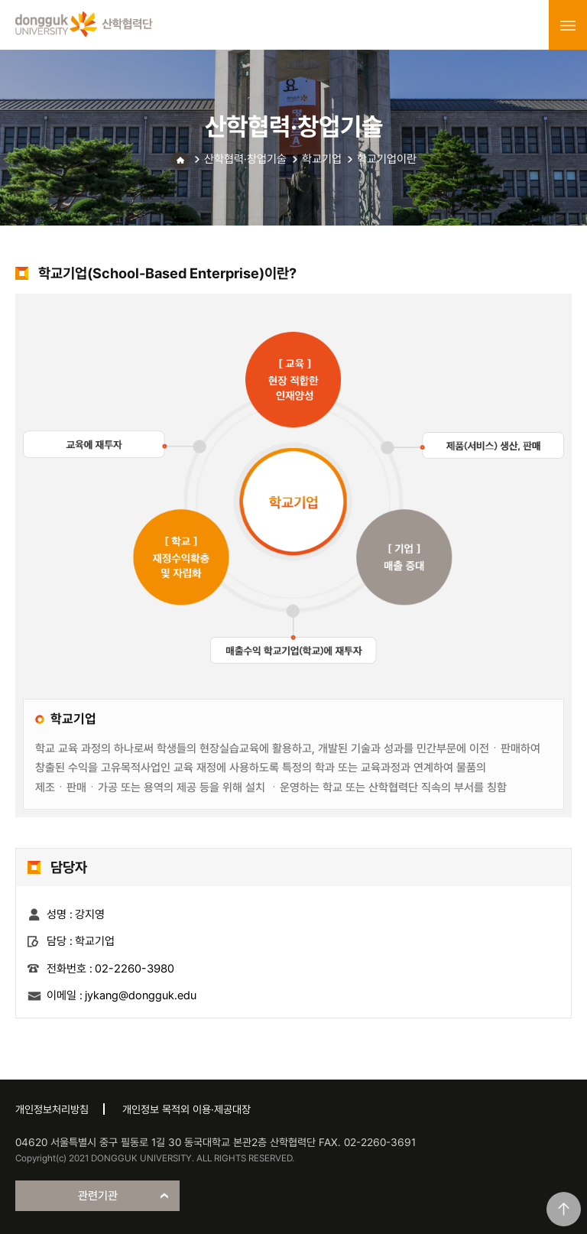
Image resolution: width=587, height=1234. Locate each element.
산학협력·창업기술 (245, 159)
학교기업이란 (387, 159)
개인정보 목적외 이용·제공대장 (186, 1109)
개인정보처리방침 (52, 1109)
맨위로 (563, 1209)
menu (568, 25)
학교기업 (322, 159)
